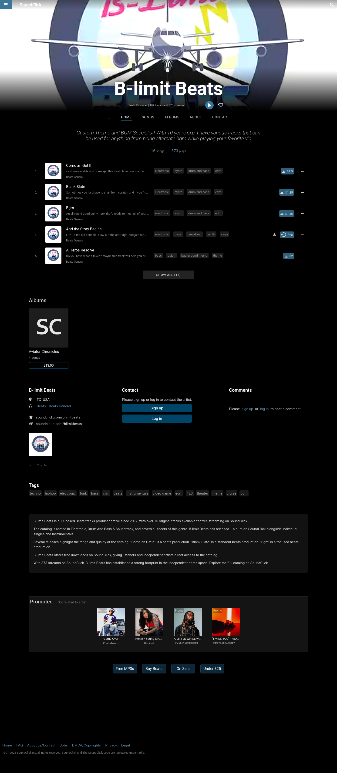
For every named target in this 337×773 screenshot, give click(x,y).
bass (178, 234)
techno (35, 493)
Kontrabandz (111, 643)
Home (126, 117)
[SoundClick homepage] (31, 4)
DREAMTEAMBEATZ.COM (229, 643)
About (196, 117)
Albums (172, 117)
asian (171, 255)
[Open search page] (332, 4)
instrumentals (137, 493)
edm (218, 171)
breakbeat (195, 234)
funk (83, 493)
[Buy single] (287, 171)
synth (178, 171)
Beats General (74, 177)
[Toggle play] (36, 171)
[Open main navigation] (6, 4)
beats (118, 493)
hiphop (50, 493)
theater (202, 493)
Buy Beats (153, 668)
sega (224, 234)
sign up (247, 409)
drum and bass (198, 171)
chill (106, 493)
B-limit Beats (42, 390)
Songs (148, 117)
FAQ (19, 745)
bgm (244, 493)
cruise (231, 493)
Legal (125, 745)
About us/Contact (41, 745)
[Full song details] (302, 171)
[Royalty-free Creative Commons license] (287, 234)
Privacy (111, 745)
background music (194, 255)
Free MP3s (125, 668)
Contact (220, 117)
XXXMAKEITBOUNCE (188, 643)
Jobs (64, 745)
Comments (240, 390)
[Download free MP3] (274, 234)
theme (217, 255)
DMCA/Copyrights (86, 745)
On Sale (182, 668)
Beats (41, 406)
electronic (162, 171)
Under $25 (212, 668)
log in (264, 409)
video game (162, 493)
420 (190, 493)
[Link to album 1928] (48, 338)
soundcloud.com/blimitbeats (59, 424)
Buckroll (149, 643)
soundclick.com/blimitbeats (58, 417)
